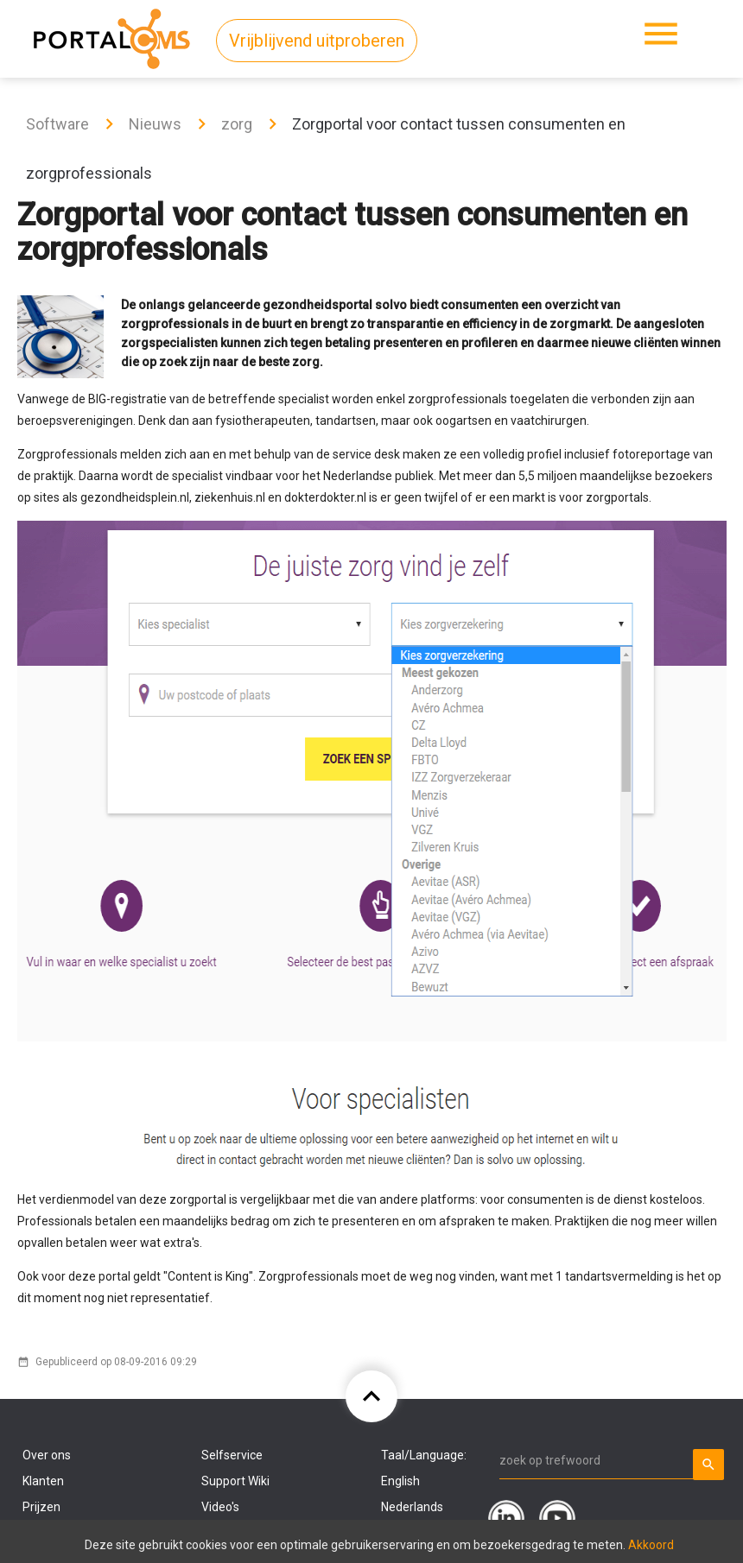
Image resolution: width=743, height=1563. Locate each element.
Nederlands (412, 1507)
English (400, 1481)
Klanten (43, 1481)
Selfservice (232, 1455)
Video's (220, 1507)
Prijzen (41, 1507)
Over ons (46, 1455)
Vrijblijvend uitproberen (316, 40)
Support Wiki (235, 1481)
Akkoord (651, 1545)
